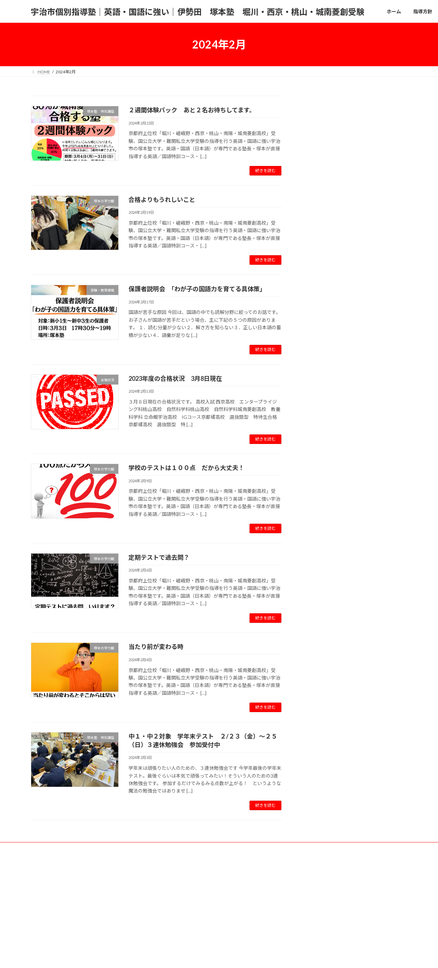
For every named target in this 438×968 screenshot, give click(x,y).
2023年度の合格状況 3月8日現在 (175, 378)
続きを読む (265, 170)
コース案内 (102, 848)
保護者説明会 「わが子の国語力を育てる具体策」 (197, 289)
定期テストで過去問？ (159, 557)
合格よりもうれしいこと (161, 199)
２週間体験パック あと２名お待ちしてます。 (191, 110)
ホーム (43, 848)
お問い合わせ (167, 848)
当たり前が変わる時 (155, 646)
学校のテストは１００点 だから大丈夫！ (186, 467)
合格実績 (133, 848)
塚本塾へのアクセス (211, 848)
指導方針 (71, 848)
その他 (248, 848)
